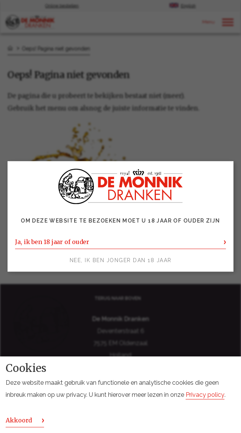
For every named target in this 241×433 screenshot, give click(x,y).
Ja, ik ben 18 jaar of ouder (52, 242)
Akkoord (19, 420)
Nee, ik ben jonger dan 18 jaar (121, 261)
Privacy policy (205, 394)
